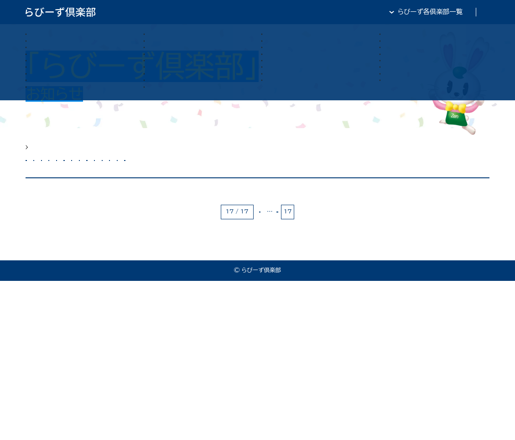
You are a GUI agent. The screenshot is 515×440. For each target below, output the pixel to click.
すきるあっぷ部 (397, 181)
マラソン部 (48, 207)
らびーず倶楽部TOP (264, 11)
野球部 (239, 207)
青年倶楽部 (286, 207)
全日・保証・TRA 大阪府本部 (447, 11)
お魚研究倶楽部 (96, 181)
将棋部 (151, 207)
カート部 (151, 181)
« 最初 (246, 370)
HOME (36, 153)
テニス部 (453, 181)
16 (301, 370)
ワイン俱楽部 (102, 207)
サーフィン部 (248, 181)
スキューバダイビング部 (321, 181)
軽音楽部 (195, 207)
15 (285, 370)
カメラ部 (196, 181)
